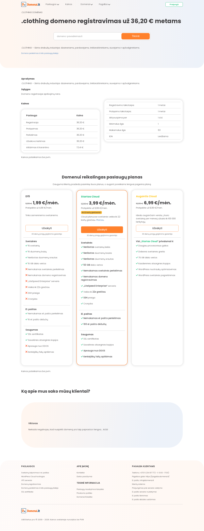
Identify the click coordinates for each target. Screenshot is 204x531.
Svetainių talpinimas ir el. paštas (35, 472)
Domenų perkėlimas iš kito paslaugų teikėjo (40, 488)
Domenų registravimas (31, 484)
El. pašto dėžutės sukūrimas (144, 499)
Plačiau (100, 219)
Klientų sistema (138, 484)
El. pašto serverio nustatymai (144, 492)
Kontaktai (81, 472)
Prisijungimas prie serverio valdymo (147, 488)
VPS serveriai (26, 480)
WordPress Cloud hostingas (33, 476)
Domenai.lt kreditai (84, 497)
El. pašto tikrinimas (140, 495)
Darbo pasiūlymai (84, 476)
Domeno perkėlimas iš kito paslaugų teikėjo (40, 53)
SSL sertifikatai (27, 492)
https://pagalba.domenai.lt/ (157, 476)
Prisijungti (174, 4)
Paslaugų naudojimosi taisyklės (90, 489)
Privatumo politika (84, 493)
